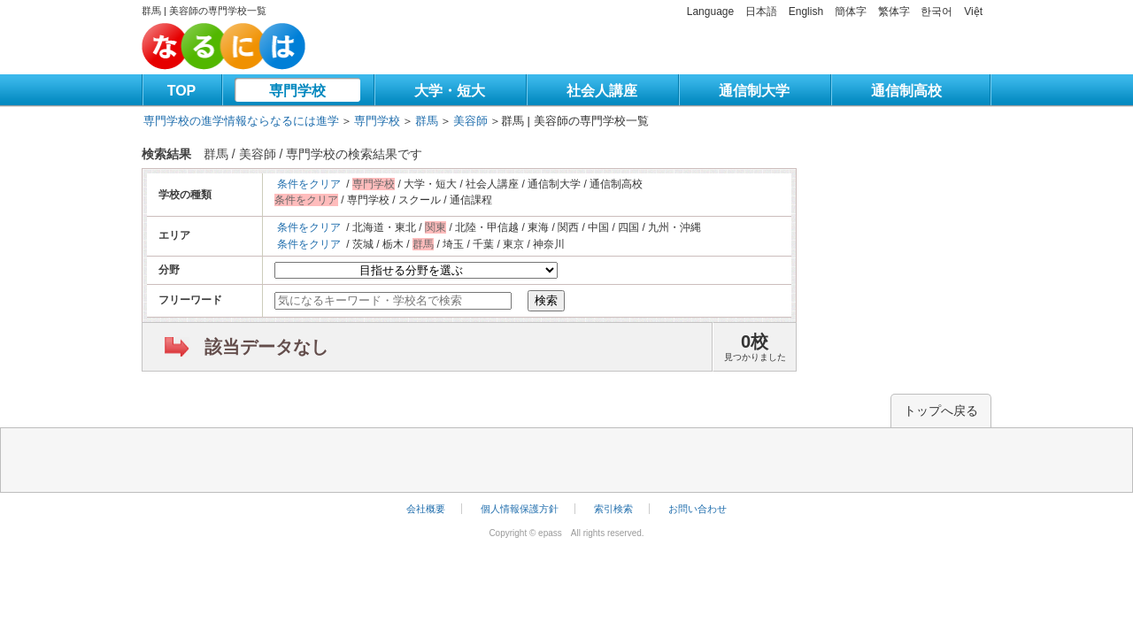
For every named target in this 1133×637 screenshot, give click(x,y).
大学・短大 (449, 90)
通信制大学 (754, 90)
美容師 (470, 120)
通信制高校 (906, 90)
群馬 (426, 120)
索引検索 (613, 508)
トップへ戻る (941, 410)
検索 (546, 300)
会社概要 (425, 508)
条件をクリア (309, 184)
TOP (182, 90)
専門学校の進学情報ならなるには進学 (241, 120)
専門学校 (297, 90)
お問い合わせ (697, 508)
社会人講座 (601, 90)
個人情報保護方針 (520, 508)
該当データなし (266, 347)
